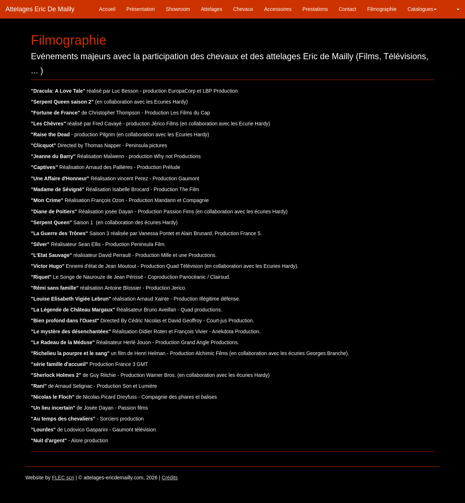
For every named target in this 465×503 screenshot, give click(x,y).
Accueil (107, 9)
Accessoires (277, 9)
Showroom (178, 9)
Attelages (211, 9)
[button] (453, 9)
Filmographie (382, 9)
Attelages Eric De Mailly (39, 9)
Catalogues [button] (422, 9)
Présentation (140, 9)
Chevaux (243, 9)
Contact (347, 9)
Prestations (315, 9)
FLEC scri (63, 477)
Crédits (170, 477)
